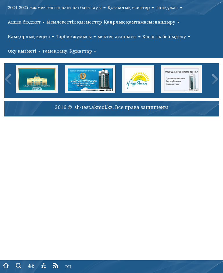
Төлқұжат (169, 7)
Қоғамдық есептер (130, 7)
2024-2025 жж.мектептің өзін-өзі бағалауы (57, 7)
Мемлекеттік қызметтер (74, 22)
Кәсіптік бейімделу (166, 36)
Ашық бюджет (26, 22)
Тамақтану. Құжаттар (69, 51)
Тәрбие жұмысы (76, 36)
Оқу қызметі (24, 51)
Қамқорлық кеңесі (31, 36)
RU (68, 267)
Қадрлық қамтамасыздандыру (141, 22)
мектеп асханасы (119, 36)
